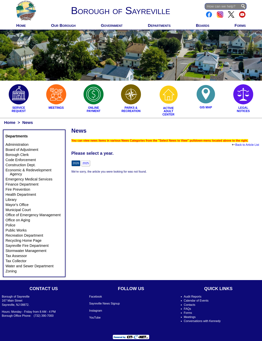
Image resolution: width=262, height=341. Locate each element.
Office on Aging (20, 220)
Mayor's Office (19, 205)
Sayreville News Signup (104, 303)
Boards (202, 25)
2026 (76, 163)
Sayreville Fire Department (29, 246)
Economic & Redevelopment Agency (30, 172)
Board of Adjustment (24, 150)
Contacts (189, 304)
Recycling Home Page (25, 240)
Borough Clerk (19, 155)
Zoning (13, 271)
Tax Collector (18, 261)
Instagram (95, 310)
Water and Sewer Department (31, 266)
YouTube (95, 317)
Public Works (18, 230)
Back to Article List (245, 144)
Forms (240, 25)
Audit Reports (192, 296)
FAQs (187, 308)
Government (112, 25)
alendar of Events (197, 300)
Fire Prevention (20, 189)
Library (13, 200)
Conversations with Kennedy (202, 321)
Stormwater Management (28, 251)
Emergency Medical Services (31, 179)
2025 (85, 163)
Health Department (23, 194)
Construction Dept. (23, 165)
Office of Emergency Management (35, 215)
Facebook (95, 296)
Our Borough (63, 25)
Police (12, 225)
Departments (159, 25)
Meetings (190, 317)
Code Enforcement (23, 160)
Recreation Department (26, 235)
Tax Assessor (18, 256)
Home (21, 25)
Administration (19, 144)
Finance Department (24, 184)
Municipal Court (20, 210)
